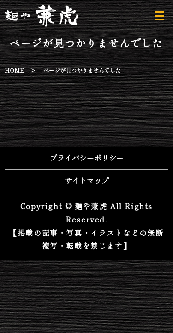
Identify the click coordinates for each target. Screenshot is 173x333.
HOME (14, 70)
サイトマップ (87, 180)
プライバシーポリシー (87, 157)
